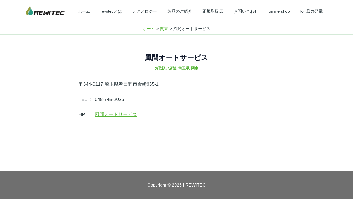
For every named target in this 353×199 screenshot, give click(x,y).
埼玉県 (183, 68)
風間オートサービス (116, 114)
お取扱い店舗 (165, 68)
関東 (194, 68)
